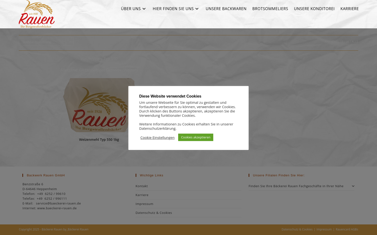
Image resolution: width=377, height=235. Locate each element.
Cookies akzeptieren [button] (195, 137)
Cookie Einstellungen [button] (157, 137)
